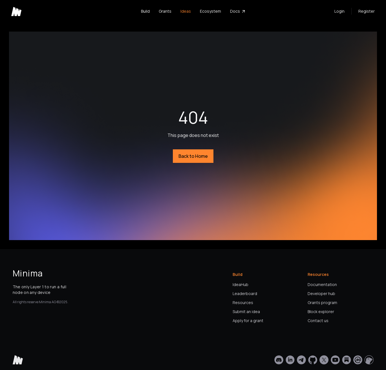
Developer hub (321, 293)
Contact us (318, 320)
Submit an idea (246, 311)
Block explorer (321, 311)
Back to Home (193, 156)
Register (366, 11)
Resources (243, 302)
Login (339, 11)
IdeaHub (240, 284)
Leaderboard (245, 293)
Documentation (322, 284)
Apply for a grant (248, 320)
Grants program (322, 302)
